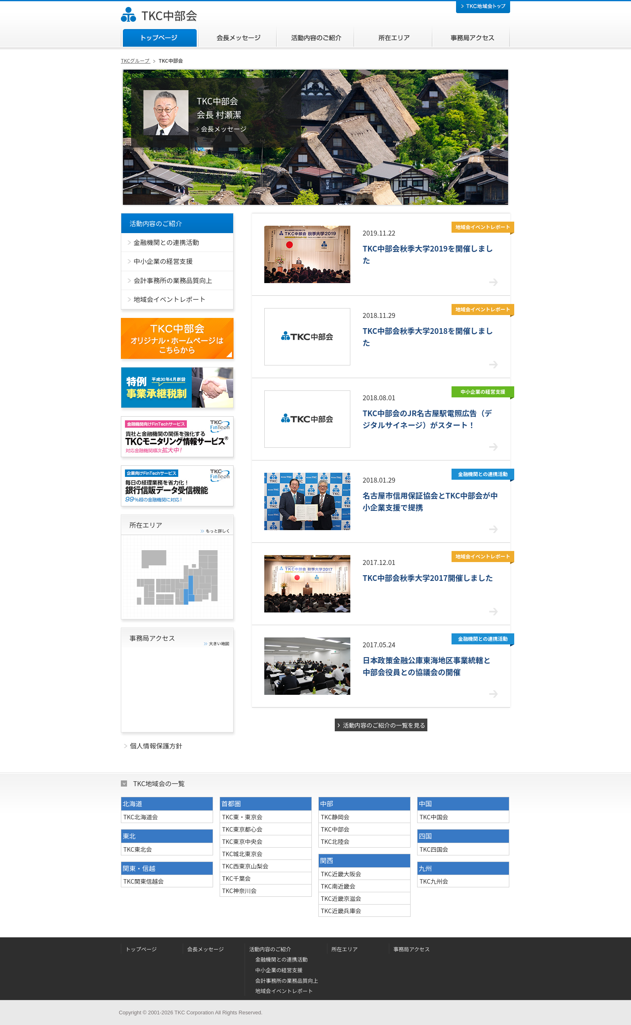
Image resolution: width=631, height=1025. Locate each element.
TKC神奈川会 (239, 890)
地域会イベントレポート (284, 991)
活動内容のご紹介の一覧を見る (384, 725)
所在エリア (393, 36)
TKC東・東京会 (242, 816)
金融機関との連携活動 (281, 959)
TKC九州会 (434, 881)
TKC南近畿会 (338, 886)
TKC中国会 (434, 816)
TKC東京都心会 (242, 829)
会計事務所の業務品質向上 (286, 980)
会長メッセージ (237, 36)
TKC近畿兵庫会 (341, 910)
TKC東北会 (137, 849)
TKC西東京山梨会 (245, 866)
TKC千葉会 (236, 878)
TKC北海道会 (140, 816)
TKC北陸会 (335, 841)
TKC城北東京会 (242, 853)
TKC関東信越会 (143, 881)
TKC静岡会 (335, 816)
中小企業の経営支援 (278, 970)
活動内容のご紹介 (315, 36)
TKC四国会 (434, 849)
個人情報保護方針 (156, 746)
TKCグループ (135, 60)
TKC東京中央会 (242, 841)
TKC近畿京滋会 (341, 898)
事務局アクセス (471, 36)
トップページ (159, 36)
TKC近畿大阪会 (341, 873)
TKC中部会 (169, 15)
